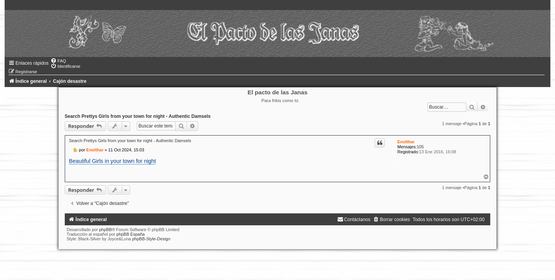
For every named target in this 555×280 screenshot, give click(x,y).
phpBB (105, 229)
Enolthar (406, 141)
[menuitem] (58, 61)
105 (420, 146)
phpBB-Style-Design (151, 238)
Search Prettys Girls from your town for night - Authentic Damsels (138, 116)
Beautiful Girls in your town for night (112, 161)
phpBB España (130, 234)
